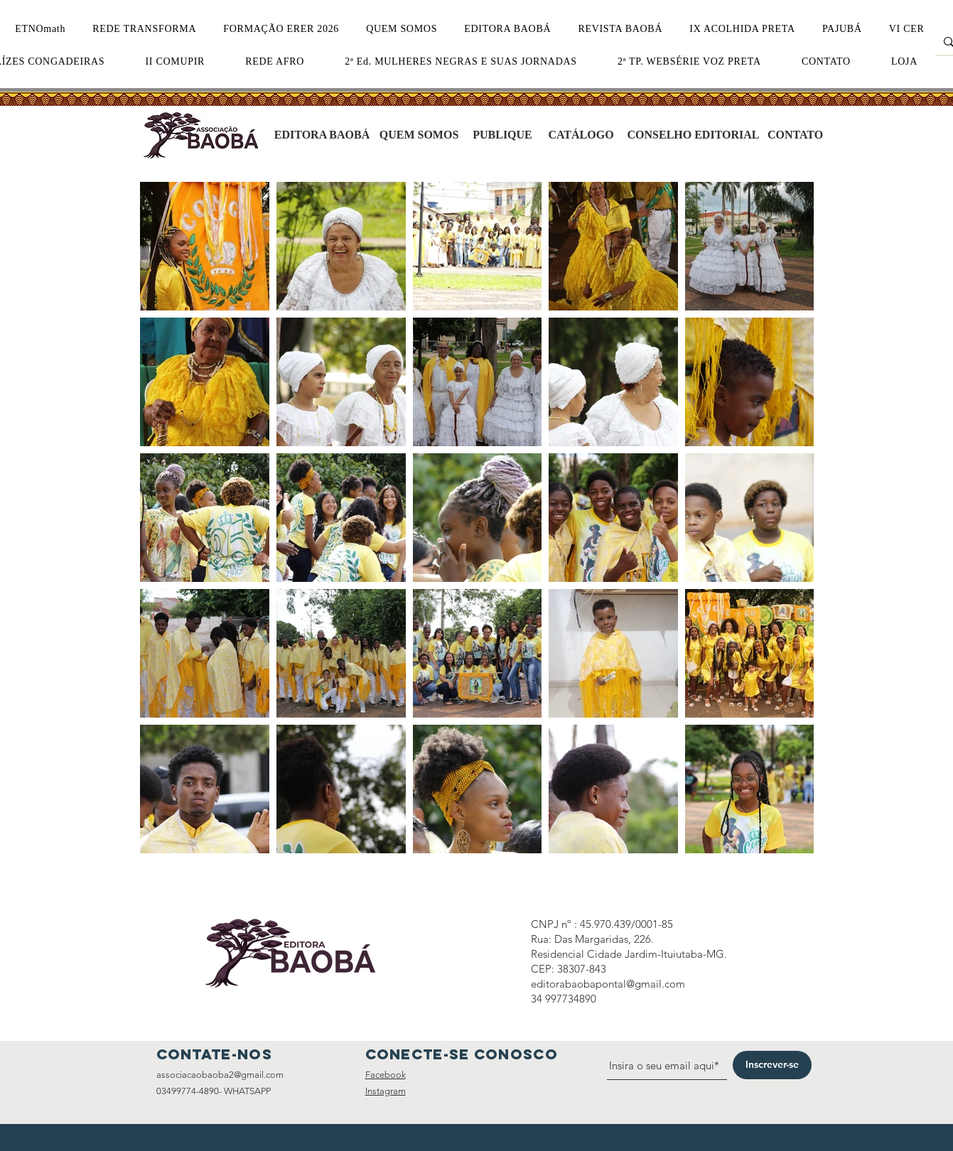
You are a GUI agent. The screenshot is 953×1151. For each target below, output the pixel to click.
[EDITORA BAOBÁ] (322, 135)
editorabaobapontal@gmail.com (608, 983)
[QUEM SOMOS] (419, 135)
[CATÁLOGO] (581, 135)
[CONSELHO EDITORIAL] (693, 135)
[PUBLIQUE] (502, 135)
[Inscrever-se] (772, 1065)
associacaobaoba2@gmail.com (220, 1074)
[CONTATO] (795, 135)
